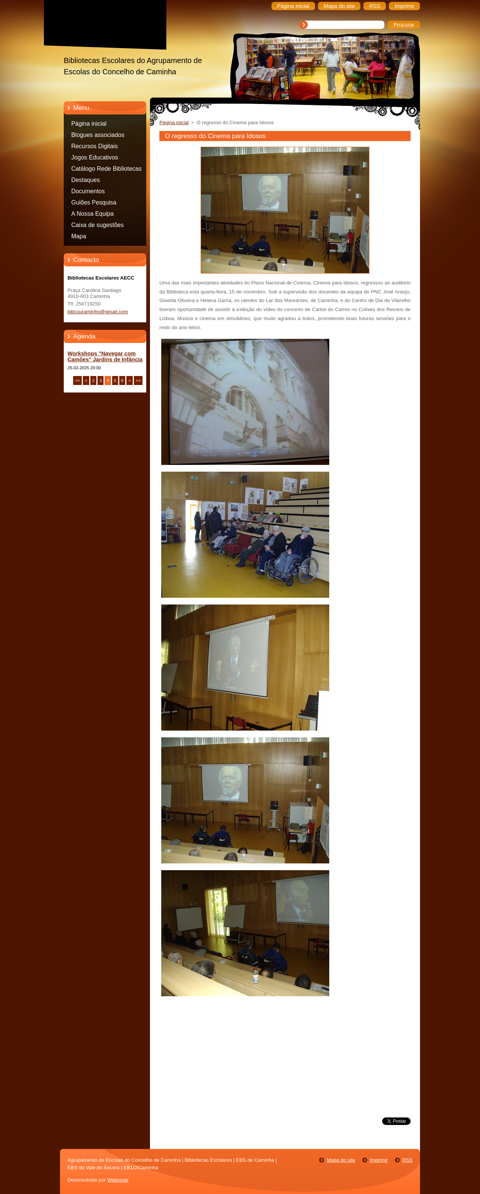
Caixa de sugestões (97, 225)
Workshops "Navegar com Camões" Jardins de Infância (105, 356)
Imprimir (379, 1160)
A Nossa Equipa (92, 214)
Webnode (118, 1180)
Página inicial (88, 123)
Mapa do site (341, 1160)
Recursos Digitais (94, 146)
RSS (407, 1160)
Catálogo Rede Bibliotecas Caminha (106, 169)
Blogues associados (97, 135)
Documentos (88, 191)
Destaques (85, 180)
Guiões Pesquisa (93, 202)
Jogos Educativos (94, 157)
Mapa (78, 236)
